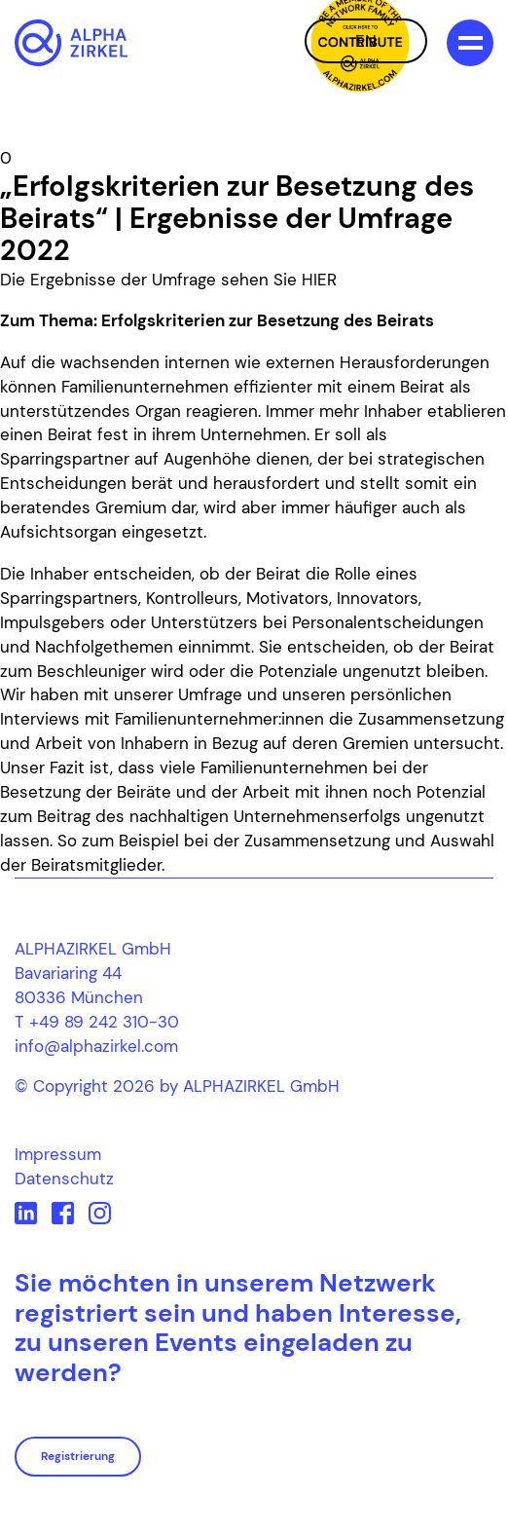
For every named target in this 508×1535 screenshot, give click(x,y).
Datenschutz (64, 1178)
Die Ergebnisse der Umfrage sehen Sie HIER (168, 279)
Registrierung (78, 1456)
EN (366, 41)
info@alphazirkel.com (96, 1046)
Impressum (58, 1154)
